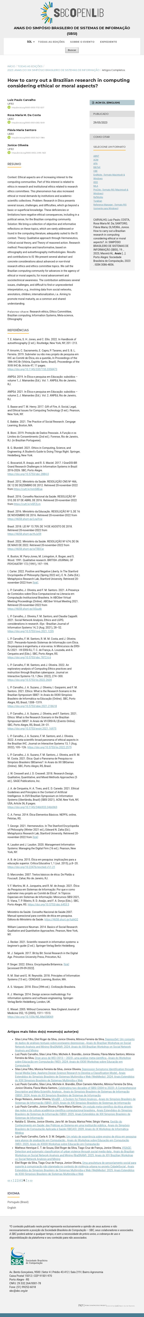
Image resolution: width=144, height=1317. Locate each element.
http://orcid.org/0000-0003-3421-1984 (28, 137)
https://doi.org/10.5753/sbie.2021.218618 (32, 706)
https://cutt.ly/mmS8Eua (28, 489)
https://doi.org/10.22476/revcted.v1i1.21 (31, 867)
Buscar (72, 50)
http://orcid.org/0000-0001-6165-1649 (28, 122)
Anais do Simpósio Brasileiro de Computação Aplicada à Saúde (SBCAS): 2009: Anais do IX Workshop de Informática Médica (72, 1129)
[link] (35, 582)
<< (9, 1180)
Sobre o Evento (82, 41)
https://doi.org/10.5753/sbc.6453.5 (48, 904)
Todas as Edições (51, 41)
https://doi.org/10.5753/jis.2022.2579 (49, 747)
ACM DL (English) (107, 102)
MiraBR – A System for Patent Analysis (75, 1099)
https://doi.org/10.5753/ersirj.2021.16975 (32, 728)
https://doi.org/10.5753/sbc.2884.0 (28, 474)
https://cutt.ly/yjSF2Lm (27, 504)
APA (95, 163)
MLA (95, 186)
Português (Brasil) (18, 1202)
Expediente (108, 41)
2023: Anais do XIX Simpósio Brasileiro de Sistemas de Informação (54, 69)
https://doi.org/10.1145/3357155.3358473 (32, 369)
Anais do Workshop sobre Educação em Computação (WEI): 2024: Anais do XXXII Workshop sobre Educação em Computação (73, 1061)
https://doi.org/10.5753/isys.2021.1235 (31, 631)
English (12, 1207)
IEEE (95, 182)
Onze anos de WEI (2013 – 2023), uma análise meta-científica (71, 1057)
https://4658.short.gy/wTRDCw (26, 548)
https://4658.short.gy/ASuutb (25, 608)
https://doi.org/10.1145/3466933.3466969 (32, 807)
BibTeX (96, 167)
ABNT (96, 156)
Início (11, 66)
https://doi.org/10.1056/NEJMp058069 (30, 1016)
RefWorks (98, 197)
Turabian (97, 201)
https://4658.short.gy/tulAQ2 (61, 919)
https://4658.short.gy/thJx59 (24, 533)
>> (31, 1180)
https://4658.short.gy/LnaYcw (25, 518)
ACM (95, 160)
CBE (95, 171)
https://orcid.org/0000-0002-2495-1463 (29, 153)
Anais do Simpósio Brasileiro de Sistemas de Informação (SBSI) (72, 31)
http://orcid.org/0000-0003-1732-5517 (28, 107)
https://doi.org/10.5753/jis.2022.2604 (30, 679)
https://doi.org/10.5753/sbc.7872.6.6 (29, 657)
